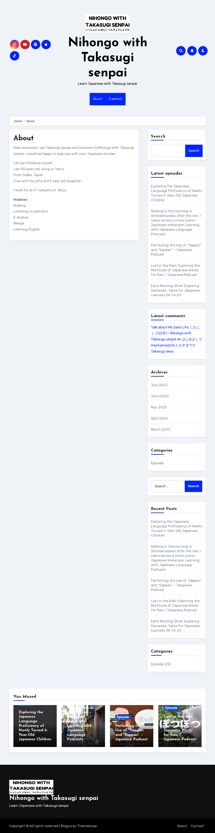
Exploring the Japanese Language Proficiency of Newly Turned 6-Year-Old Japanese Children (35, 726)
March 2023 (160, 429)
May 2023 (159, 407)
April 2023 (159, 418)
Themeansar (87, 825)
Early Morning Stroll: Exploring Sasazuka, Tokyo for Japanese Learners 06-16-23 (175, 290)
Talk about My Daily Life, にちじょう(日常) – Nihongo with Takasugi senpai (175, 333)
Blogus (66, 825)
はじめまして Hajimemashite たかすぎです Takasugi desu (176, 345)
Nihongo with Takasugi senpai (107, 58)
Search (158, 136)
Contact (115, 99)
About (98, 99)
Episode (157, 463)
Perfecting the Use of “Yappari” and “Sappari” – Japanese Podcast (176, 249)
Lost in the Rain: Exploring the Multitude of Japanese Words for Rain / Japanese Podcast (175, 270)
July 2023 (159, 385)
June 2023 (160, 396)
